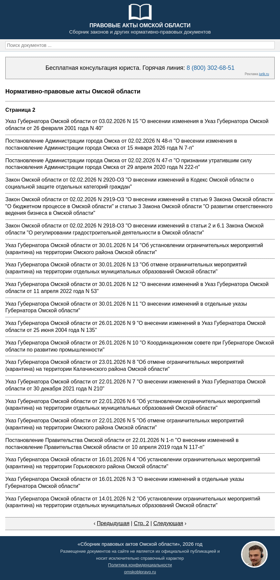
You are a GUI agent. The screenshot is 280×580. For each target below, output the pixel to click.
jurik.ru (264, 74)
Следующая (168, 523)
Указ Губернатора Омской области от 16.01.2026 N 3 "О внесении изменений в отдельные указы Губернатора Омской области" (124, 482)
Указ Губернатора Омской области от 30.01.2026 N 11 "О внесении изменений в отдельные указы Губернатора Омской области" (126, 307)
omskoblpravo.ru (140, 571)
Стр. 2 (141, 523)
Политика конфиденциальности (140, 564)
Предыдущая (113, 523)
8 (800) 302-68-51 (210, 68)
